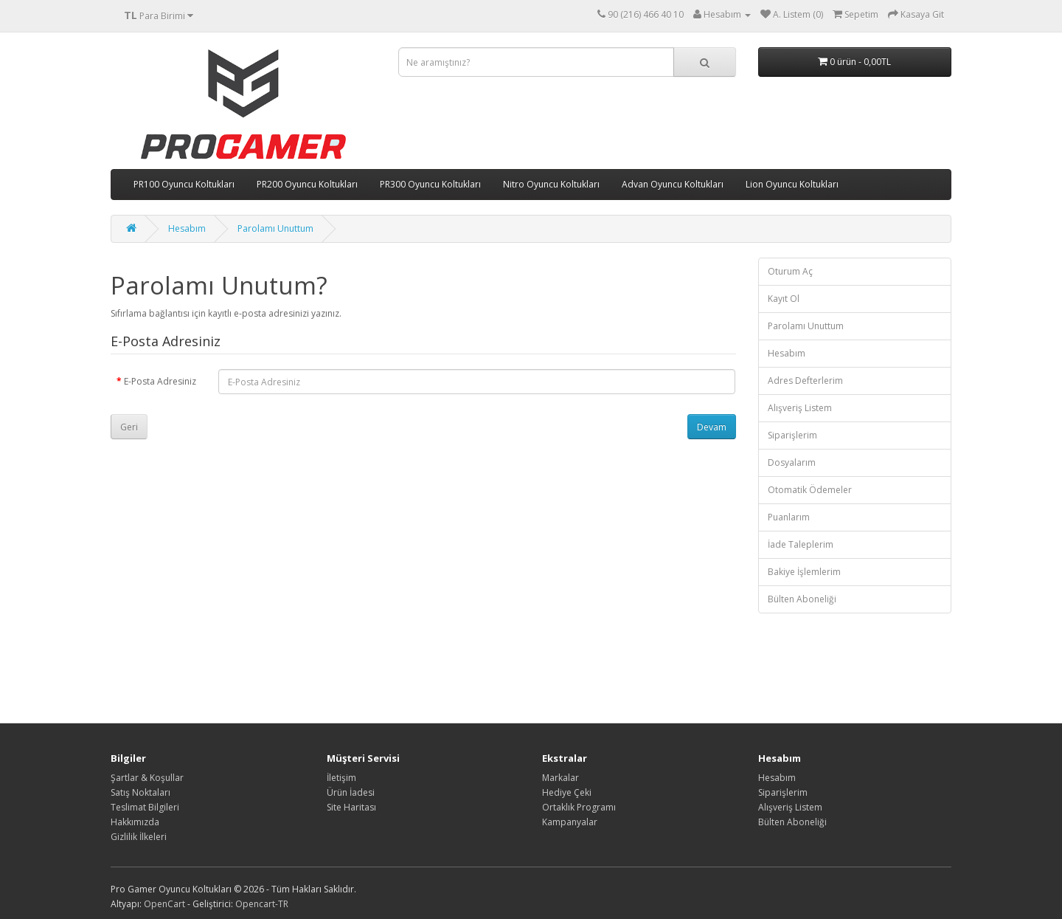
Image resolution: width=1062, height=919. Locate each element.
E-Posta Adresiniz (160, 381)
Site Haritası (351, 807)
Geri (129, 427)
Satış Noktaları (140, 792)
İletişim (341, 777)
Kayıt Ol (783, 298)
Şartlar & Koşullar (147, 777)
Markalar (560, 777)
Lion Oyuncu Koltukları (792, 184)
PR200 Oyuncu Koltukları (307, 184)
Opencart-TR (261, 904)
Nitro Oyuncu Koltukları (551, 184)
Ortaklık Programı (579, 807)
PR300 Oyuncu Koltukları (430, 184)
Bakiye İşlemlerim (804, 571)
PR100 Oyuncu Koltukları (184, 184)
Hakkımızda (135, 822)
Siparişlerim (792, 435)
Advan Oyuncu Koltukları (672, 184)
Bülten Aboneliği (802, 599)
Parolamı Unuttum (275, 228)
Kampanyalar (569, 822)
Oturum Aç (790, 271)
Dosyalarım (792, 462)
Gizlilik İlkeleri (139, 836)
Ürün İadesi (351, 792)
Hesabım (187, 228)
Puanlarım (789, 517)
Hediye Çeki (566, 792)
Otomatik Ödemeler (810, 489)
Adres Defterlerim (805, 380)
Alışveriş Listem (800, 408)
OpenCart (164, 904)
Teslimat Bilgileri (145, 807)
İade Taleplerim (800, 544)
